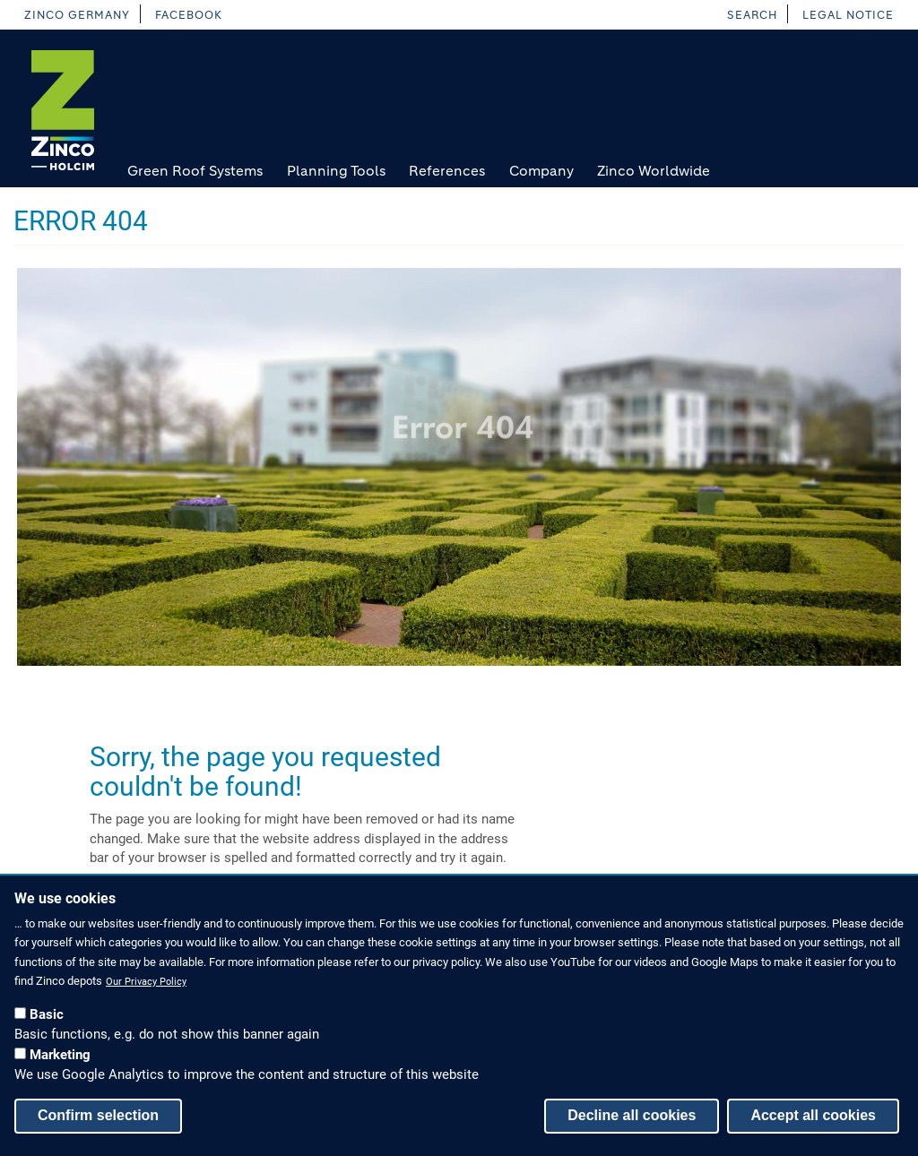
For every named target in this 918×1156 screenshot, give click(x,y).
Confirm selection (98, 1118)
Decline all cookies (631, 1118)
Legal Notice (848, 15)
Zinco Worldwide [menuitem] (653, 170)
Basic (47, 1017)
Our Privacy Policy (146, 984)
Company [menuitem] (541, 170)
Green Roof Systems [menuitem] (195, 170)
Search (752, 15)
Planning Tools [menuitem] (336, 170)
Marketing (60, 1057)
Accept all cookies (813, 1118)
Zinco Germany (76, 15)
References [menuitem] (447, 170)
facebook (188, 15)
